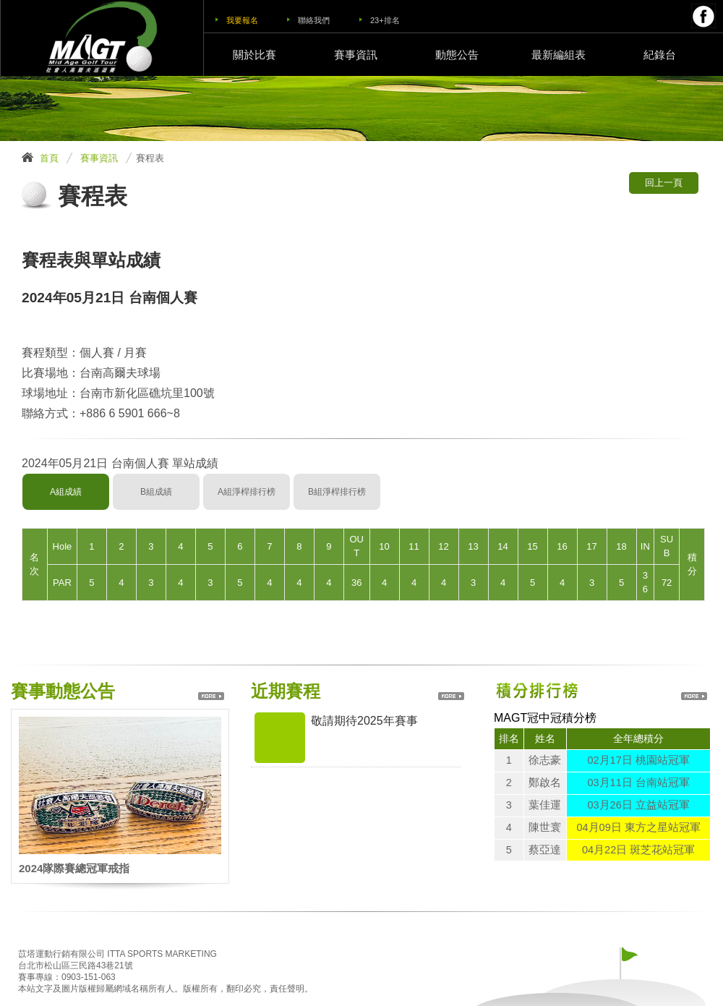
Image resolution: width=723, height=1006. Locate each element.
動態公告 (457, 54)
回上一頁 (664, 182)
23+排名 (385, 20)
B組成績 (156, 492)
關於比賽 (254, 54)
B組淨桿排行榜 (337, 492)
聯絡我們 (314, 20)
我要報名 (242, 20)
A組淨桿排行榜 (246, 492)
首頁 (49, 158)
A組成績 (66, 492)
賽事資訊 (355, 54)
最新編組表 (558, 54)
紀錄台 (659, 54)
